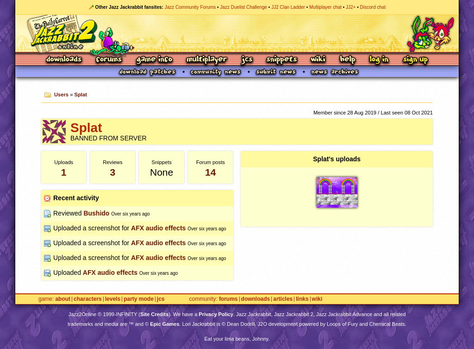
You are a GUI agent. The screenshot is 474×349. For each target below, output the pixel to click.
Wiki (318, 60)
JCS (247, 60)
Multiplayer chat (325, 7)
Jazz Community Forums (190, 7)
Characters (88, 299)
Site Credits (154, 314)
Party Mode (139, 299)
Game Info (154, 60)
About (62, 299)
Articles (283, 299)
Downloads (64, 60)
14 (210, 172)
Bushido (96, 213)
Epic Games (164, 324)
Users (61, 94)
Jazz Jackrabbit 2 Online (237, 33)
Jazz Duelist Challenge (243, 7)
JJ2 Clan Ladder (288, 7)
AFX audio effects (158, 228)
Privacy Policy (216, 314)
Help (347, 60)
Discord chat (373, 7)
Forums (109, 60)
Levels (112, 299)
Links (302, 299)
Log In (379, 60)
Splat (81, 94)
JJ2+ (351, 7)
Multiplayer (206, 60)
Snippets (282, 60)
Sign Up (415, 60)
